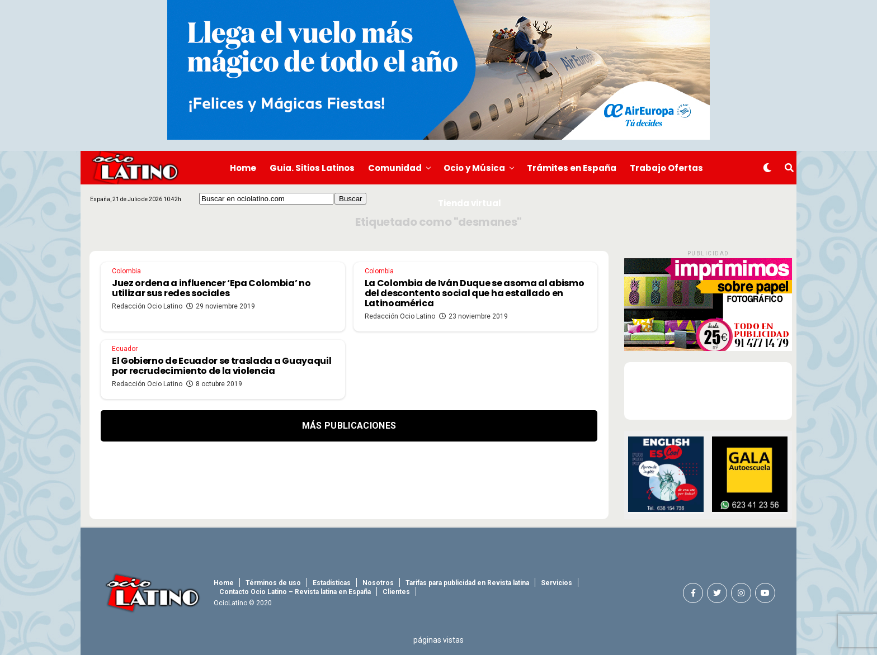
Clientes (396, 592)
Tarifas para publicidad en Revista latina (467, 583)
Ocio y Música (474, 168)
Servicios (556, 583)
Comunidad (395, 168)
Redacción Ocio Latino (147, 306)
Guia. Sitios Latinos (312, 168)
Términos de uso (273, 583)
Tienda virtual (469, 203)
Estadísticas (332, 583)
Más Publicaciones (349, 425)
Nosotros (378, 583)
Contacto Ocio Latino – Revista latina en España (295, 592)
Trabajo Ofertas (666, 168)
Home (243, 168)
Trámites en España (571, 168)
